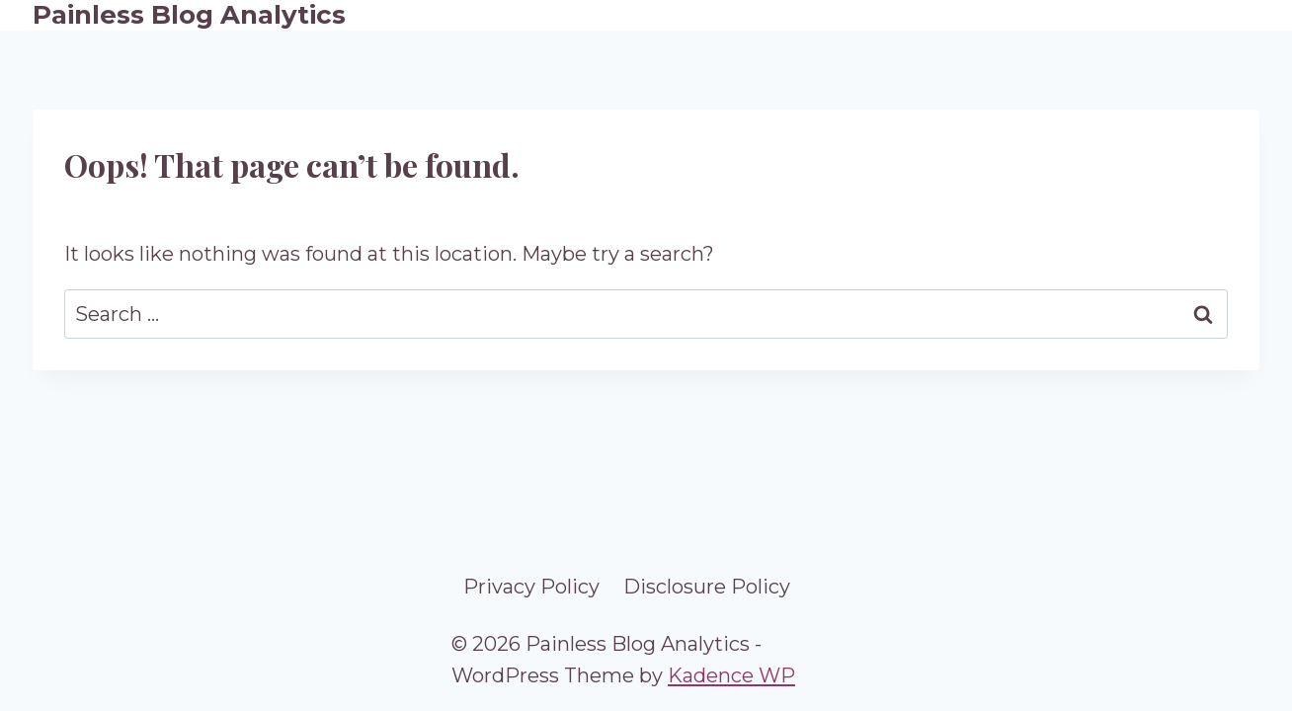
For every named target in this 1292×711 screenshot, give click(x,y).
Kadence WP (731, 675)
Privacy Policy (531, 586)
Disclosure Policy (706, 586)
